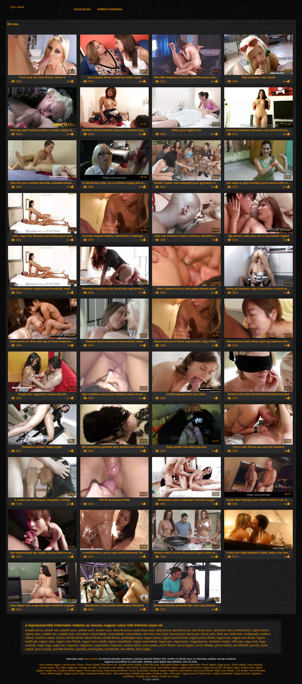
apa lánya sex (182, 630)
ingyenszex (180, 641)
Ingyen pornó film (190, 664)
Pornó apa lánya (93, 670)
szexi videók (91, 658)
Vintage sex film (88, 667)
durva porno (177, 634)
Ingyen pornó (189, 673)
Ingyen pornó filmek (191, 667)
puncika (81, 649)
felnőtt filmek (75, 637)
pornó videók (223, 645)
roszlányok (112, 649)
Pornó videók (92, 664)
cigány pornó (260, 630)
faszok (60, 637)
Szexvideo (142, 670)
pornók (254, 645)
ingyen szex (47, 641)
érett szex (236, 634)
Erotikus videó (231, 667)
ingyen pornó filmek (175, 637)
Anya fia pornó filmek (115, 670)
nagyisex (72, 645)
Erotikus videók (158, 670)
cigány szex (32, 634)
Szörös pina (69, 664)
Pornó (132, 670)
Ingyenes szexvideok (179, 670)
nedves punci (132, 645)
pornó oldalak (204, 645)
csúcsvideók (116, 634)
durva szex (208, 634)
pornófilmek (240, 645)
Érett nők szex (151, 664)
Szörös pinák (46, 667)
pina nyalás (150, 645)
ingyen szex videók (94, 641)
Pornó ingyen (208, 664)
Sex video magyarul (66, 667)
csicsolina (82, 634)
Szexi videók (17, 7)
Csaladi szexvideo (141, 673)
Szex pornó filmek (203, 670)
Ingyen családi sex (46, 670)
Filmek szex (205, 673)
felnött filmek (111, 637)
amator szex (104, 630)
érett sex (222, 634)
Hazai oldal (82, 9)
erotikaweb (251, 634)
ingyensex (165, 641)
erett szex (175, 673)
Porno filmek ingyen (51, 673)
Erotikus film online (251, 667)
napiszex (116, 645)
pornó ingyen (185, 645)
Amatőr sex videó (169, 676)
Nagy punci (224, 664)
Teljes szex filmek (224, 670)
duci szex (162, 634)
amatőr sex (51, 630)
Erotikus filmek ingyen (70, 670)
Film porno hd (109, 664)
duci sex (148, 634)
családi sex (49, 634)
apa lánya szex (202, 630)
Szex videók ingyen (50, 664)
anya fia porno (122, 630)
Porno (80, 664)
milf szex (237, 641)
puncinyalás (95, 649)
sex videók (127, 649)
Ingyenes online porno (99, 673)
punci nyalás (43, 649)
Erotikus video (160, 673)
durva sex (193, 634)
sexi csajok (143, 649)
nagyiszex (86, 645)
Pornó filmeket (257, 670)
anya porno (163, 630)
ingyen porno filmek (202, 637)
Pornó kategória (110, 9)
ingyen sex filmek (243, 637)
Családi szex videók (147, 676)
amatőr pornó (34, 630)
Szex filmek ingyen (167, 667)
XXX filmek (241, 670)
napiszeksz (102, 645)
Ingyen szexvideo (223, 673)
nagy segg (44, 645)
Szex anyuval (254, 664)
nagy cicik (251, 641)
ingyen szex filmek (68, 641)
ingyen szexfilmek (119, 641)
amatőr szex (68, 630)
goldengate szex (131, 637)
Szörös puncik (148, 667)
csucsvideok (98, 634)
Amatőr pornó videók (130, 664)
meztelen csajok (219, 641)
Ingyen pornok (242, 673)
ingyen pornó (152, 637)
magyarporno (198, 641)
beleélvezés (242, 630)
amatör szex (86, 630)
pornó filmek (167, 645)
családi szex (66, 634)
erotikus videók (45, 637)
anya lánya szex (144, 630)
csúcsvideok (134, 634)
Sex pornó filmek (169, 664)
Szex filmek (132, 667)
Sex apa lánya (122, 673)
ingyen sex (224, 637)
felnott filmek (93, 637)
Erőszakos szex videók (111, 667)
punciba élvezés (63, 649)
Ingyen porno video (74, 673)
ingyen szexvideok (145, 641)
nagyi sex (59, 645)
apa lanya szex (223, 630)
